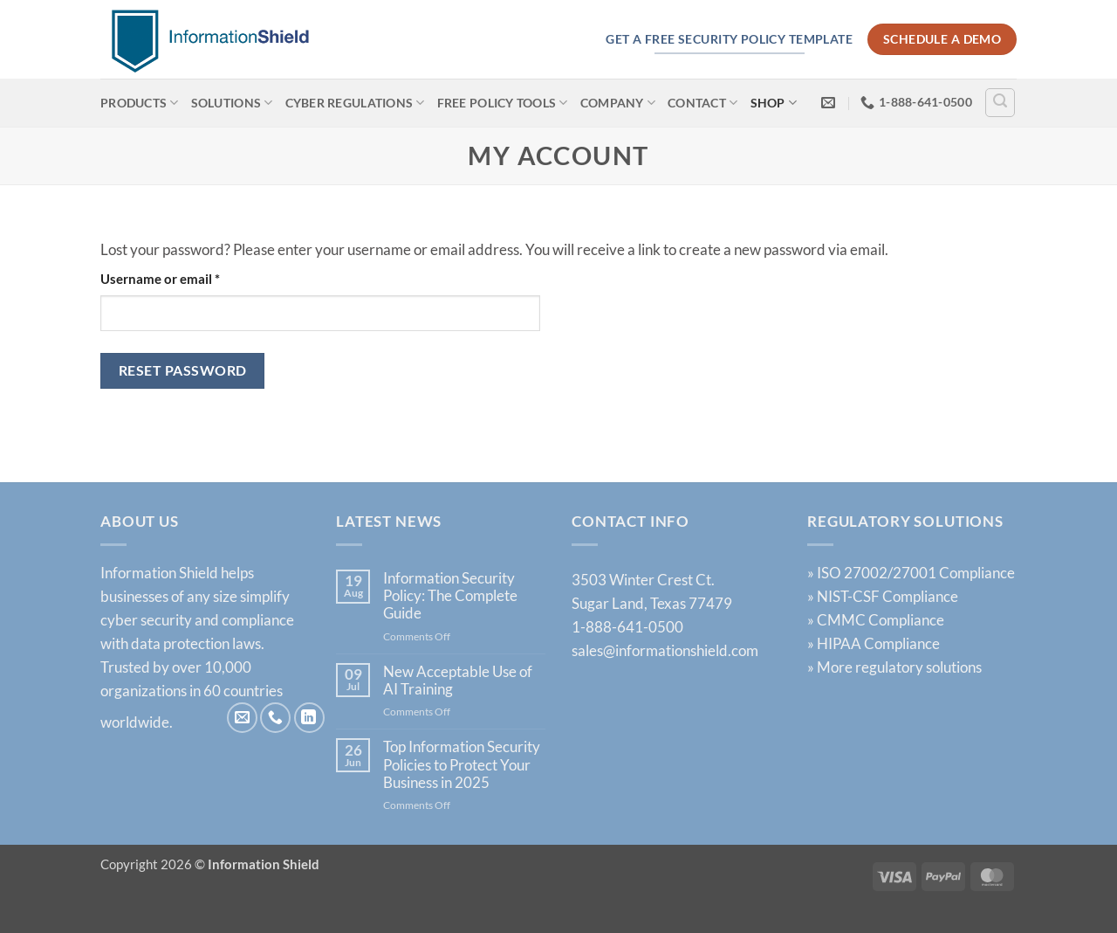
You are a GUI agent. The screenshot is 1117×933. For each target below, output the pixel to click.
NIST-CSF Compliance (887, 596)
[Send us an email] (242, 717)
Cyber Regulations (355, 102)
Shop (774, 102)
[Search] (1000, 103)
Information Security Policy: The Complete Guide (450, 596)
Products (139, 102)
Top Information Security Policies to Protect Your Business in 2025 (461, 764)
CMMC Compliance (880, 620)
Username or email (187, 277)
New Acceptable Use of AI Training (457, 680)
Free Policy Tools (502, 102)
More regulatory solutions (899, 667)
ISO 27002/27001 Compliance (916, 572)
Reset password (183, 370)
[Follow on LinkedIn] (309, 717)
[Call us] (275, 717)
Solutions (232, 102)
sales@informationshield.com (665, 650)
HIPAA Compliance (878, 643)
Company (617, 102)
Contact (702, 102)
